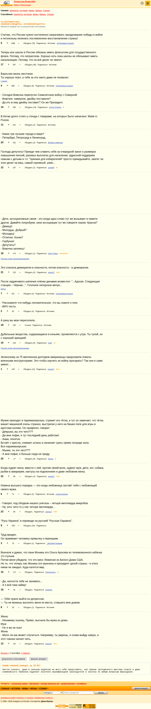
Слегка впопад (62, 494)
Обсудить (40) (30, 65)
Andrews (48, 590)
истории (24, 10)
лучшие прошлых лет (50, 684)
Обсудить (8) (30, 459)
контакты (20, 698)
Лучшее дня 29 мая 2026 (24, 2)
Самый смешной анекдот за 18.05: (21, 665)
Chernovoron (50, 572)
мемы (31, 10)
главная (5, 688)
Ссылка (28, 325)
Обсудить (29, 512)
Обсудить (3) (30, 143)
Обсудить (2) (30, 125)
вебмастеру (40, 698)
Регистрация (25, 5)
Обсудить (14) (29, 369)
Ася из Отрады (55, 107)
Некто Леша (53, 253)
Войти (16, 5)
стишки (46, 10)
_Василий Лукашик (54, 543)
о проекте (30, 698)
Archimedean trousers (65, 43)
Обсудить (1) (30, 253)
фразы (38, 10)
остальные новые (20, 684)
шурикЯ (51, 168)
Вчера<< (5, 653)
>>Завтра (25, 653)
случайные (81, 684)
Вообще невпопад (55, 143)
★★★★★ (63, 253)
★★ (57, 272)
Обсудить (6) (28, 86)
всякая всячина (68, 684)
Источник (51, 43)
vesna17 (51, 272)
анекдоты (14, 10)
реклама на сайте (8, 698)
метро (3, 289)
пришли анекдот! (141, 688)
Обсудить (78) (29, 43)
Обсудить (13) (30, 107)
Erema (50, 459)
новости (49, 698)
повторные (34, 684)
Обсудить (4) (28, 294)
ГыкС (50, 343)
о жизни (4, 81)
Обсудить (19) (29, 526)
